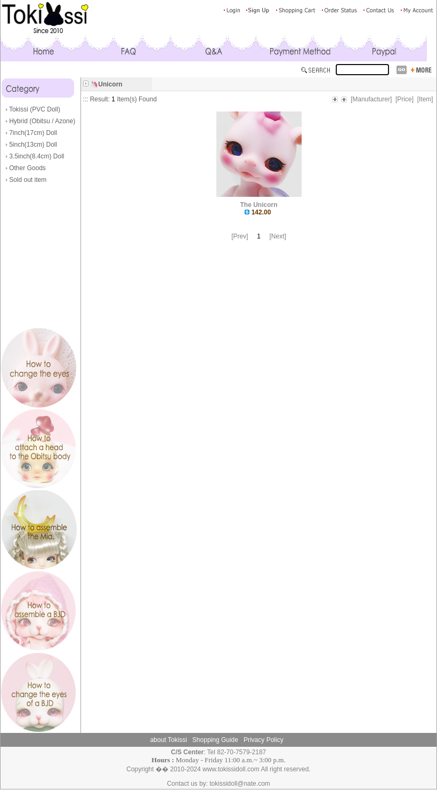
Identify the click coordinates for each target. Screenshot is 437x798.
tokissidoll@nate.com (239, 783)
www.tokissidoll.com (231, 769)
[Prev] (239, 236)
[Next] (278, 236)
